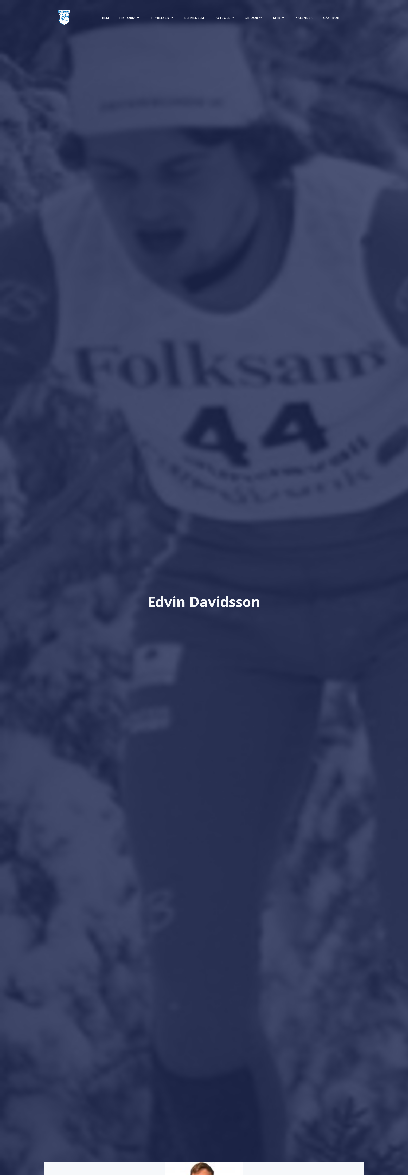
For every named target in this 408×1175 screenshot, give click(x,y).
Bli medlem (194, 18)
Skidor (254, 18)
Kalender (304, 18)
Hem (105, 18)
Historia (129, 18)
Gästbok (331, 18)
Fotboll (225, 18)
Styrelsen (162, 18)
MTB (279, 18)
